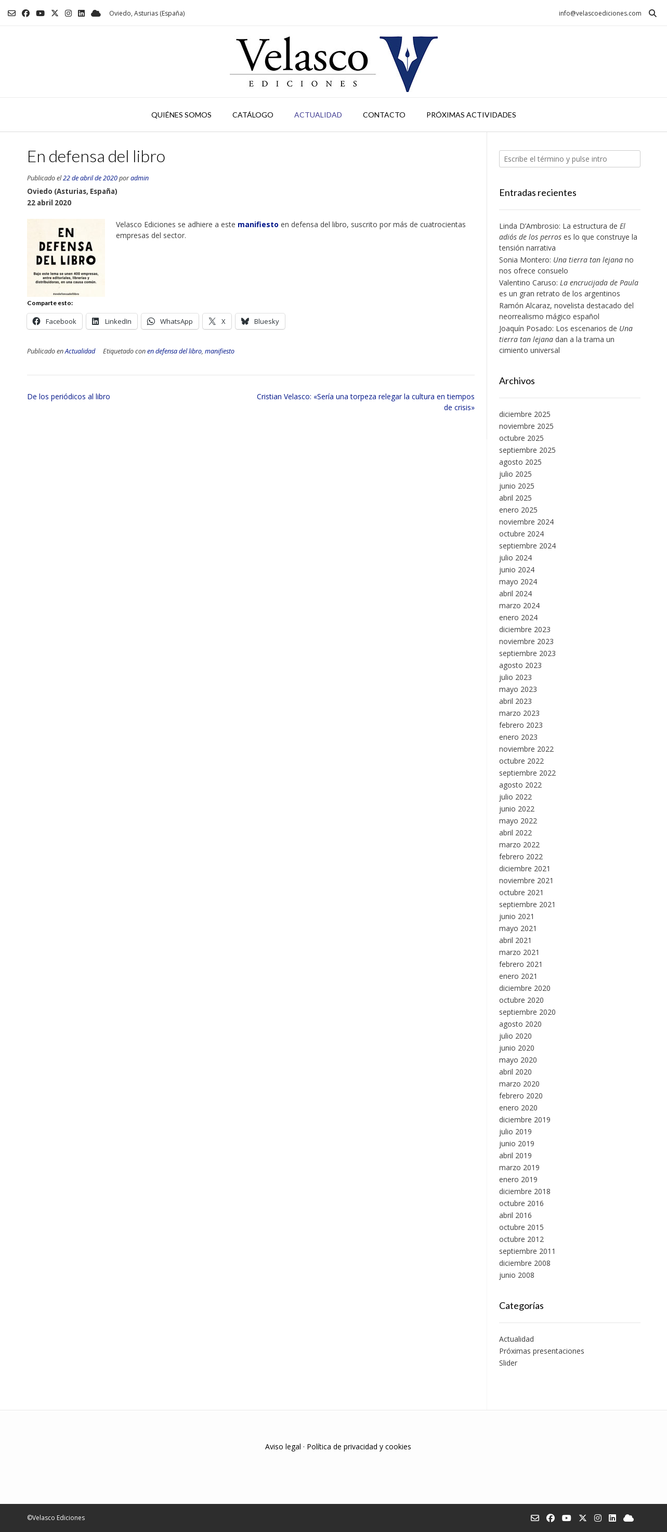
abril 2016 (515, 1215)
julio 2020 (515, 1036)
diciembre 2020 (525, 988)
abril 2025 (515, 498)
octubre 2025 (521, 438)
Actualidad (318, 114)
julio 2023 (515, 677)
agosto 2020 (520, 1024)
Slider (508, 1363)
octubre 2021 (521, 892)
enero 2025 (518, 510)
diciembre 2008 (525, 1263)
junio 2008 (516, 1275)
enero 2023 (518, 737)
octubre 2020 (521, 1000)
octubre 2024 (521, 534)
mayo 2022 (518, 821)
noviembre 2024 (526, 522)
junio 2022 (516, 809)
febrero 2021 (521, 964)
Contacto (384, 114)
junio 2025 (516, 486)
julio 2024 (515, 557)
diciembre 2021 (525, 868)
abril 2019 (515, 1155)
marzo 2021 (519, 952)
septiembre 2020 (527, 1012)
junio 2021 (516, 916)
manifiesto (219, 351)
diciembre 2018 (525, 1191)
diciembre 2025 (525, 414)
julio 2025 (515, 474)
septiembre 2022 (527, 773)
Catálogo (252, 114)
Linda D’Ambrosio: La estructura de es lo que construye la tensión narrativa (568, 237)
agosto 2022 (520, 785)
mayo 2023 (518, 689)
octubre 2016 (521, 1203)
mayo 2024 (518, 581)
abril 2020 (515, 1072)
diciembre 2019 (525, 1119)
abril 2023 (515, 701)
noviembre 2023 (526, 641)
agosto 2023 (520, 665)
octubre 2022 (521, 761)
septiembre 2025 (527, 450)
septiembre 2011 (527, 1251)
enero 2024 (518, 617)
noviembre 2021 (526, 880)
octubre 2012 (521, 1239)
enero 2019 (518, 1179)
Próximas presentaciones (541, 1351)
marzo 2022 (519, 844)
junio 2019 (516, 1143)
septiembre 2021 (527, 904)
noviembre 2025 (526, 426)
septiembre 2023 (527, 653)
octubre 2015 (521, 1227)
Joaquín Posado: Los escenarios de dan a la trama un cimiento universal (566, 339)
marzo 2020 (519, 1084)
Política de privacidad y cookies (359, 1446)
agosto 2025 (520, 462)
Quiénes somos (181, 114)
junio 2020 (516, 1048)
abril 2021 (515, 940)
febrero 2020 (521, 1096)
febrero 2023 (521, 725)
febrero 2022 (521, 856)
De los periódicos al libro (68, 396)
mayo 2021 (518, 928)
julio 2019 (515, 1131)
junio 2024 (516, 569)
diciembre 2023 (525, 629)
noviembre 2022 (526, 749)
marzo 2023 (519, 713)
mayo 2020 (518, 1060)
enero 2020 (518, 1107)
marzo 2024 (519, 605)
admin (139, 178)
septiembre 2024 (527, 546)
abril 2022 (515, 832)
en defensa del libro (174, 351)
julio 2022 (515, 797)
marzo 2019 (519, 1167)
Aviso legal (283, 1446)
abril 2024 (515, 593)
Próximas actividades (471, 114)
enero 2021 (518, 976)
